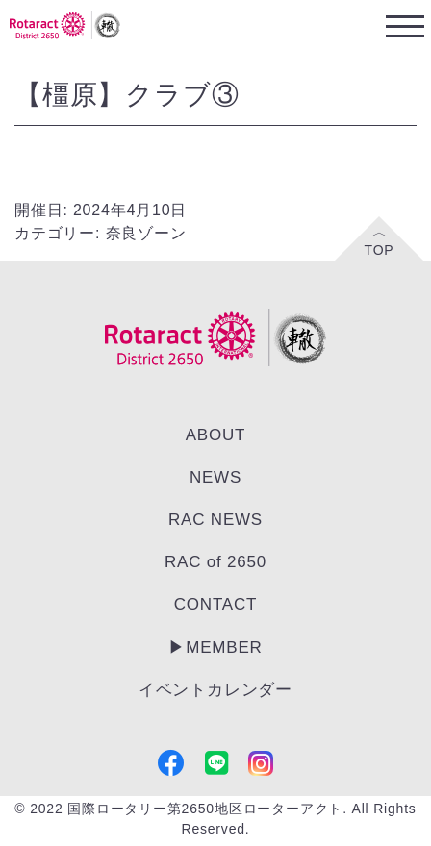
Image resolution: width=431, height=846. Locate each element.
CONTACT (216, 604)
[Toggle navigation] (404, 25)
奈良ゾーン (146, 233)
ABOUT (216, 435)
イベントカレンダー (215, 690)
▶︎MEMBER (215, 647)
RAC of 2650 (215, 562)
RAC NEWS (215, 519)
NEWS (215, 477)
